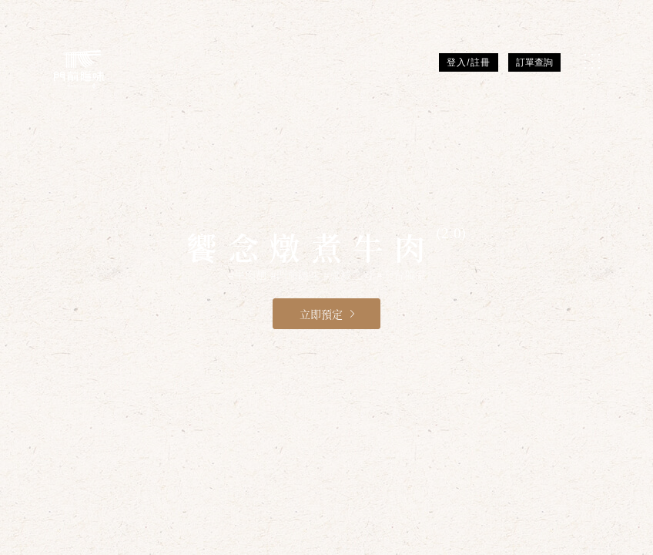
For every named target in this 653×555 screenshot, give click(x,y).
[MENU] (591, 61)
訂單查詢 (534, 62)
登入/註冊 (468, 62)
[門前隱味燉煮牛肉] (79, 69)
